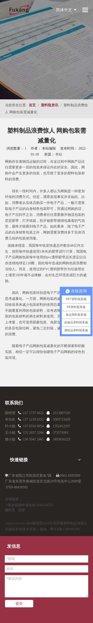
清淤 (21, 510)
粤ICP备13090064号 (65, 529)
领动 (43, 529)
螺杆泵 (10, 510)
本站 (58, 154)
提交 (19, 603)
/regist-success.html (18, 523)
